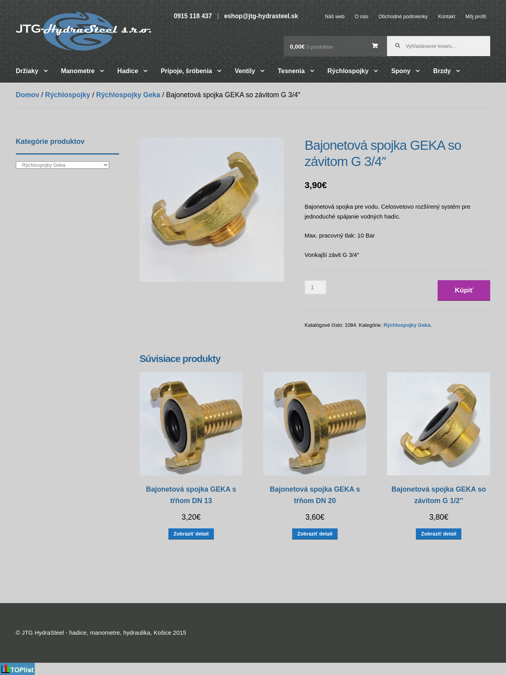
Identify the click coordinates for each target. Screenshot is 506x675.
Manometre (77, 71)
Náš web (335, 16)
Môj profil (475, 16)
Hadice (127, 71)
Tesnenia (291, 71)
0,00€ (311, 46)
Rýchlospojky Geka (128, 95)
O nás (361, 16)
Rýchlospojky (347, 71)
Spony (401, 71)
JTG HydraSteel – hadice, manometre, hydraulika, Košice (83, 31)
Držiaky (27, 71)
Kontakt (446, 16)
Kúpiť (464, 290)
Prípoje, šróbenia (186, 71)
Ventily (245, 71)
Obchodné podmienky (403, 16)
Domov (28, 95)
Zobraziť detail (191, 534)
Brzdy (442, 71)
